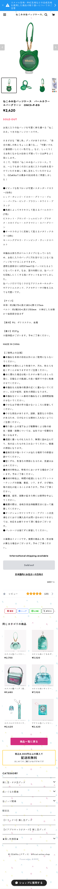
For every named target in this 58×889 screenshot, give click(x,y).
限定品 (5, 810)
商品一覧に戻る (29, 741)
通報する (51, 582)
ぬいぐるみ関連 (10, 791)
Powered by (29, 859)
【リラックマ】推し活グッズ (17, 820)
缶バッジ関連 (9, 801)
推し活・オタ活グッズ (13, 782)
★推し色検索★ (10, 839)
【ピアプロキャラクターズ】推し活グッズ (24, 829)
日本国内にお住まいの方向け (29, 574)
